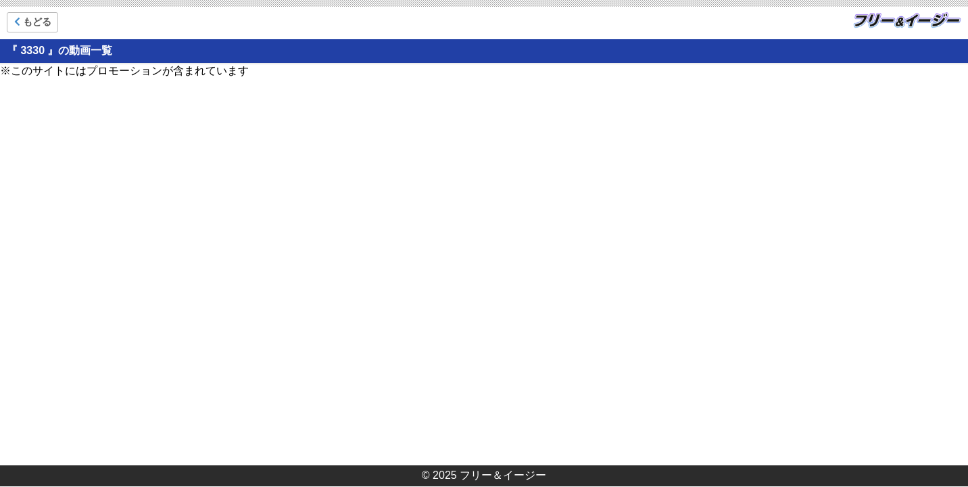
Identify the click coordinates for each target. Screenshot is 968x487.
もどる (32, 21)
